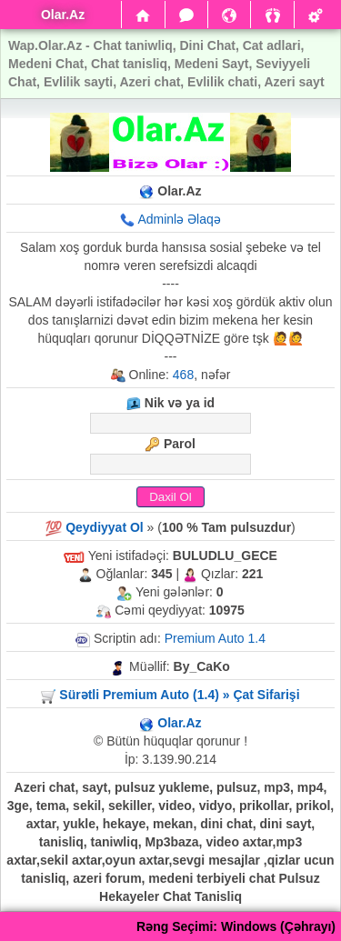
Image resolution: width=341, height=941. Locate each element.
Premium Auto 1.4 (215, 638)
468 (183, 374)
